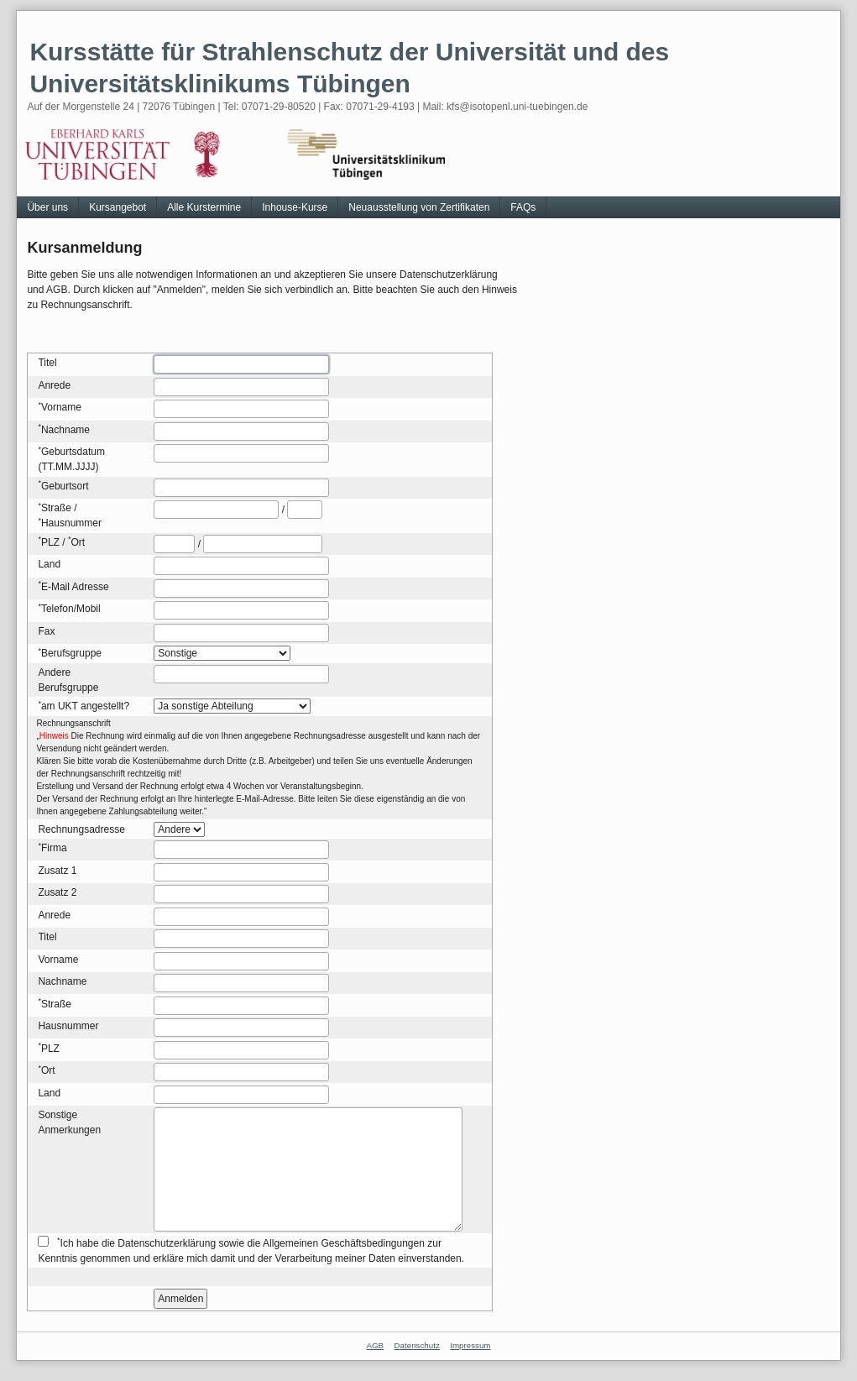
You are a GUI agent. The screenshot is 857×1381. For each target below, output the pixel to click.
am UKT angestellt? (85, 706)
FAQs (523, 207)
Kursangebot (117, 207)
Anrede (54, 385)
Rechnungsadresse (81, 829)
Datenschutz (417, 1345)
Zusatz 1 (57, 870)
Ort (78, 542)
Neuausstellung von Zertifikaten (418, 207)
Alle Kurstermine (204, 207)
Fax (46, 631)
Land (49, 564)
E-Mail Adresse (75, 587)
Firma (54, 848)
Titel (47, 363)
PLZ (50, 542)
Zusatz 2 (57, 892)
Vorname (61, 407)
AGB (375, 1345)
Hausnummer (71, 523)
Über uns (47, 207)
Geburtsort (65, 486)
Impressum (470, 1345)
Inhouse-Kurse (294, 207)
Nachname (65, 430)
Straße (56, 508)
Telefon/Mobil (71, 609)
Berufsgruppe (71, 653)
